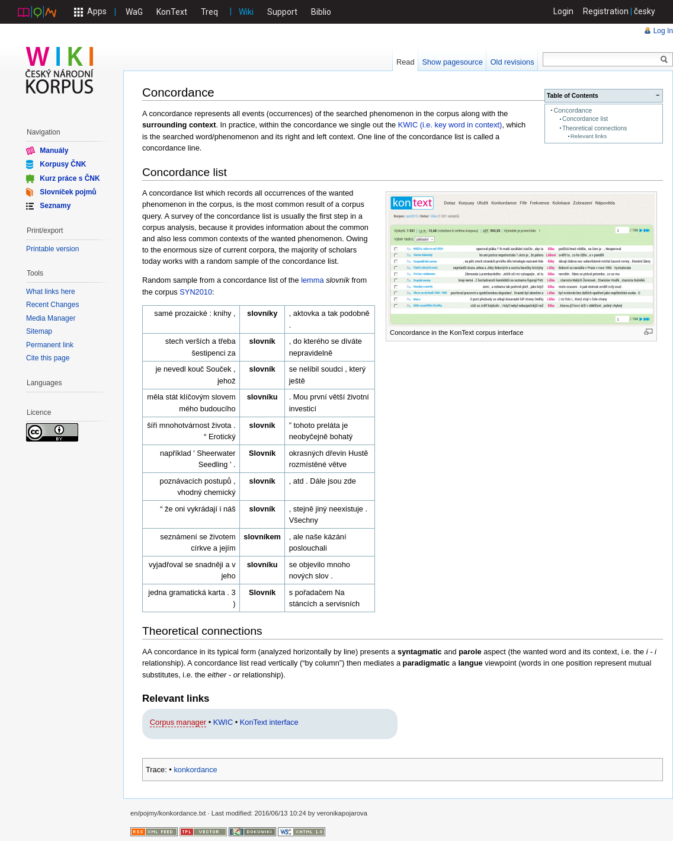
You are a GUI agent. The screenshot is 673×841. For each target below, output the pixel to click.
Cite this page (47, 358)
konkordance (195, 769)
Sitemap (39, 331)
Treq (209, 12)
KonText (171, 12)
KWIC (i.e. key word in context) (450, 124)
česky (644, 11)
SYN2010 (196, 291)
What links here (50, 291)
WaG (134, 12)
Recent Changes (52, 304)
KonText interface (269, 722)
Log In (663, 31)
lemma (312, 280)
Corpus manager (178, 722)
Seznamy (55, 206)
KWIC (223, 722)
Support (282, 12)
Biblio (321, 12)
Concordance (572, 110)
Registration (606, 11)
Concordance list (585, 119)
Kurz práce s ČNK (70, 178)
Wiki (246, 12)
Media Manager (50, 318)
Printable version (52, 249)
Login (563, 11)
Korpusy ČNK (63, 164)
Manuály (54, 150)
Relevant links (589, 136)
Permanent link (49, 345)
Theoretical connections (594, 128)
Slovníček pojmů (68, 192)
